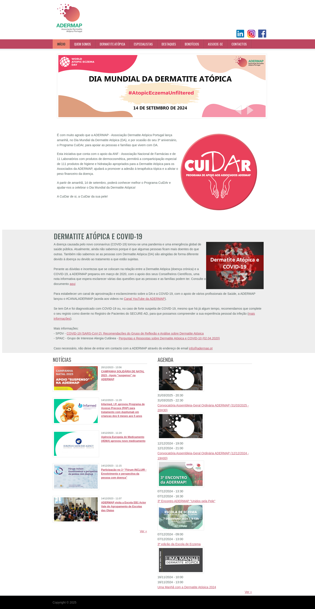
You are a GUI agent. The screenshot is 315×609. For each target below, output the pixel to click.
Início (61, 44)
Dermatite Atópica (112, 44)
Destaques (169, 44)
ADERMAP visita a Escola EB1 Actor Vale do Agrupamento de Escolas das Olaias (123, 506)
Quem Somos (82, 44)
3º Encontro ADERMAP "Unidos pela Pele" (187, 501)
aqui (72, 284)
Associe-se (215, 44)
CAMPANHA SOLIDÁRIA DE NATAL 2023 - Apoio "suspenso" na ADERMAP (122, 375)
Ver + (143, 531)
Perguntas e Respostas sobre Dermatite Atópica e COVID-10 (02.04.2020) (169, 338)
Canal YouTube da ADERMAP (144, 298)
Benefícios (192, 44)
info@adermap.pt (201, 348)
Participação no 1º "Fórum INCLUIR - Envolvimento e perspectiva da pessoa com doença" (124, 473)
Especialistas (143, 44)
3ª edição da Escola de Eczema (179, 544)
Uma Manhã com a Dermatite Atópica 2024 (187, 587)
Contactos (239, 44)
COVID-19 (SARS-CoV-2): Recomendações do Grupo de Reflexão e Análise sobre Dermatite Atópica (135, 333)
